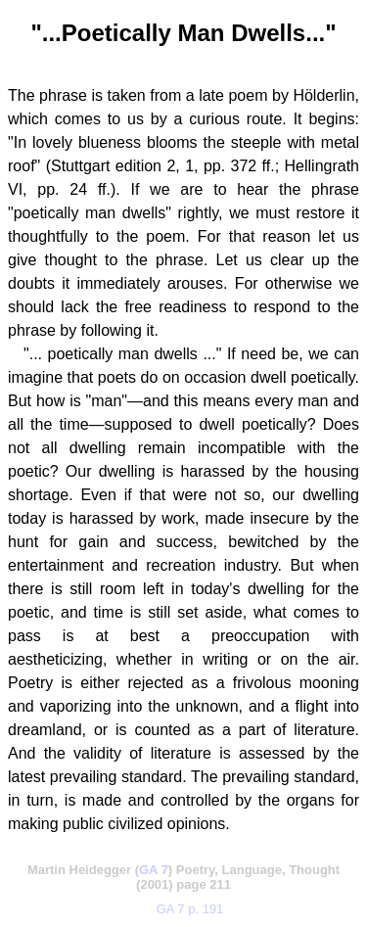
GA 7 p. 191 (190, 909)
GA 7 (153, 869)
